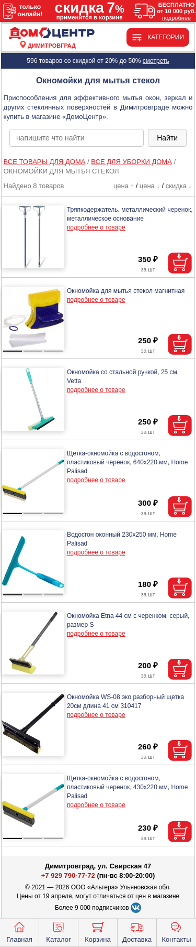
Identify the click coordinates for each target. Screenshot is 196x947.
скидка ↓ (179, 186)
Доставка (137, 931)
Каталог (58, 931)
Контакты (176, 931)
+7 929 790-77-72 (68, 875)
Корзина (98, 931)
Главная (19, 931)
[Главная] (52, 33)
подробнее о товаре (96, 227)
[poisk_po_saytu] (76, 138)
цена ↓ (150, 186)
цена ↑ (123, 186)
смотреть (156, 60)
